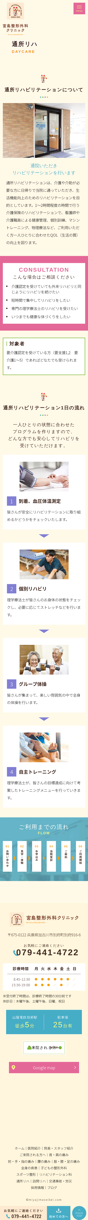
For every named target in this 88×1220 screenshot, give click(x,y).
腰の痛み (44, 1161)
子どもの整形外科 (54, 1167)
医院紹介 (34, 1148)
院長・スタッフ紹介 (58, 1148)
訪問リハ (39, 1181)
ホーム (19, 1148)
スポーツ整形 (26, 1174)
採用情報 (37, 1187)
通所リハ (22, 1181)
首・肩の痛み (59, 1154)
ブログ (52, 1187)
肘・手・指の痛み (21, 1161)
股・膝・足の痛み (67, 1161)
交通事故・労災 (60, 1181)
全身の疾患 (29, 1167)
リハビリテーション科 (55, 1174)
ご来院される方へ (33, 1154)
